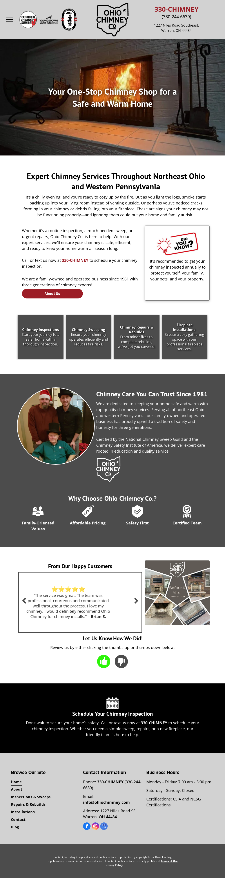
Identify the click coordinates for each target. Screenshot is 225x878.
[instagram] (95, 826)
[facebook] (87, 826)
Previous (24, 603)
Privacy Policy (114, 865)
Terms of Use (169, 861)
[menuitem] (45, 782)
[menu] (9, 19)
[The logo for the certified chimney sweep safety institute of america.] (28, 20)
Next (136, 603)
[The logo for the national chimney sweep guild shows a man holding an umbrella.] (69, 20)
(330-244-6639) (176, 17)
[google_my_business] (104, 826)
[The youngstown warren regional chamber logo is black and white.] (48, 20)
